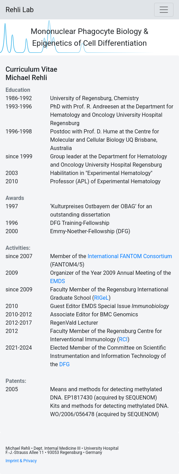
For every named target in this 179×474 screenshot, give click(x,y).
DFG (64, 364)
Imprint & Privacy (21, 460)
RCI (123, 339)
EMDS (57, 281)
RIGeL (101, 298)
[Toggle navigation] (163, 10)
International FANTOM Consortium (130, 256)
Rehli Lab (20, 10)
